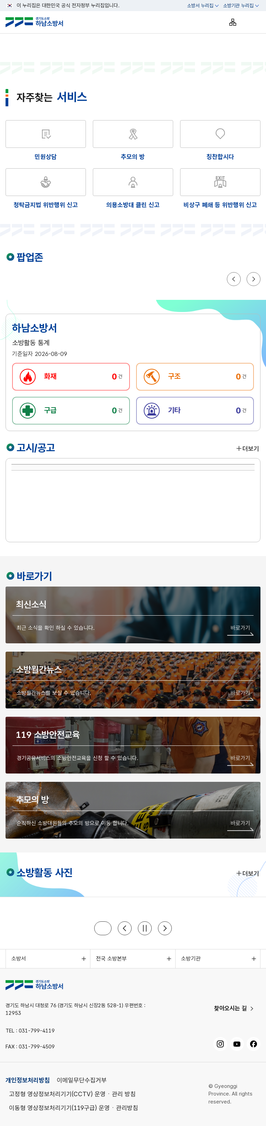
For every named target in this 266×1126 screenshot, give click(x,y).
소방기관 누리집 (238, 5)
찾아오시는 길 (230, 1008)
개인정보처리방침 (28, 1080)
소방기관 (191, 958)
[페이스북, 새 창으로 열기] (253, 1044)
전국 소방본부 (111, 958)
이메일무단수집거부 (82, 1080)
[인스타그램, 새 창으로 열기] (220, 1044)
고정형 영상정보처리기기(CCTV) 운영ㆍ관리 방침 (72, 1094)
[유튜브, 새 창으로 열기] (237, 1044)
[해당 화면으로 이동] (133, 140)
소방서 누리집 (200, 5)
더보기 (247, 448)
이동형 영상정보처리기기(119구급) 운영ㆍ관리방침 (73, 1107)
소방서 (18, 958)
